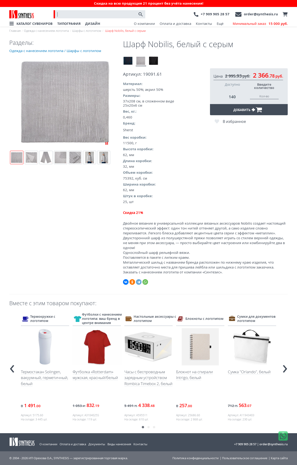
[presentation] (12, 367)
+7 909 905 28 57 (215, 14)
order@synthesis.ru (261, 14)
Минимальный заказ (260, 23)
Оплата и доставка (175, 23)
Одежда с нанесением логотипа (46, 31)
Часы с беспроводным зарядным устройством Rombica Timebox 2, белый (148, 377)
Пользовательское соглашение (244, 458)
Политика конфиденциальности (195, 458)
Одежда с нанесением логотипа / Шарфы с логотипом (55, 50)
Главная (15, 31)
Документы (96, 444)
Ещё (220, 23)
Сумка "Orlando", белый (249, 371)
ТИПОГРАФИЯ (69, 23)
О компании (144, 23)
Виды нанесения (119, 444)
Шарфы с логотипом (86, 31)
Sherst (128, 130)
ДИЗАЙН (92, 23)
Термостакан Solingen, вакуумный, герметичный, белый (44, 377)
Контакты (204, 23)
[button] (143, 427)
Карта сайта (279, 458)
